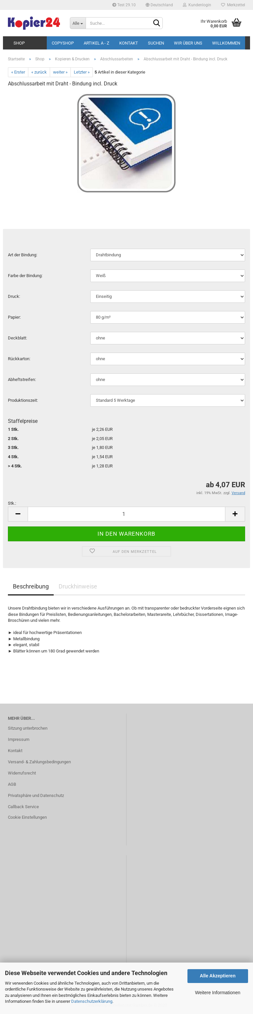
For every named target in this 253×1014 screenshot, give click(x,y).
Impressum (18, 739)
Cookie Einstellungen (27, 817)
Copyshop (63, 43)
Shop (19, 43)
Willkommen (226, 43)
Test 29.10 (124, 5)
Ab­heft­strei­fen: (22, 379)
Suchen (156, 43)
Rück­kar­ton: (19, 358)
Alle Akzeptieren (218, 975)
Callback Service (23, 806)
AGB (12, 784)
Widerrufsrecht (22, 773)
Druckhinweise (78, 586)
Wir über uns (188, 43)
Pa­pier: (14, 317)
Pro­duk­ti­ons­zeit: (23, 400)
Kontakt (128, 43)
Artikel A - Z (96, 43)
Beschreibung (31, 586)
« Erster (18, 72)
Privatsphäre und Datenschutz (36, 795)
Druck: (14, 296)
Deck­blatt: (17, 337)
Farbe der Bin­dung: (25, 275)
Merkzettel (233, 5)
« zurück (39, 72)
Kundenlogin (197, 5)
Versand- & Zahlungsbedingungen (39, 761)
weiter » (60, 72)
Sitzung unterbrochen (27, 728)
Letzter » (82, 72)
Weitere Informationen (217, 992)
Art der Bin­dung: (22, 254)
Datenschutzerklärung (91, 1001)
